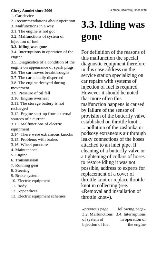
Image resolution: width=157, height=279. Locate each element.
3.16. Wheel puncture (29, 144)
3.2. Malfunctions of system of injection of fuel (37, 39)
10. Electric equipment (30, 180)
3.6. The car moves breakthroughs (40, 72)
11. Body (18, 185)
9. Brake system (25, 175)
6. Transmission (24, 160)
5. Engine (19, 154)
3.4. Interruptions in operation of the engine (131, 219)
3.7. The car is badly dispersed (37, 77)
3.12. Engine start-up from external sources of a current (41, 116)
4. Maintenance (24, 149)
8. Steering (20, 170)
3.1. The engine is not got (33, 31)
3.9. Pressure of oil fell (30, 93)
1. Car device (22, 15)
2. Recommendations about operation (43, 20)
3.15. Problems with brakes (34, 139)
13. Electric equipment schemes (38, 196)
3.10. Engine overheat (30, 98)
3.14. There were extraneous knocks (42, 134)
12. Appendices (24, 190)
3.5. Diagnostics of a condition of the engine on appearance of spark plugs (43, 65)
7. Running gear (25, 165)
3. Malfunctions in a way (32, 26)
